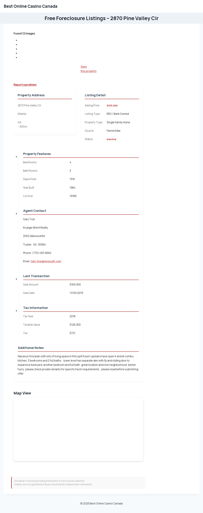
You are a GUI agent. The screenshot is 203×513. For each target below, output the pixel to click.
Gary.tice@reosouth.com (46, 261)
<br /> (78, 429)
